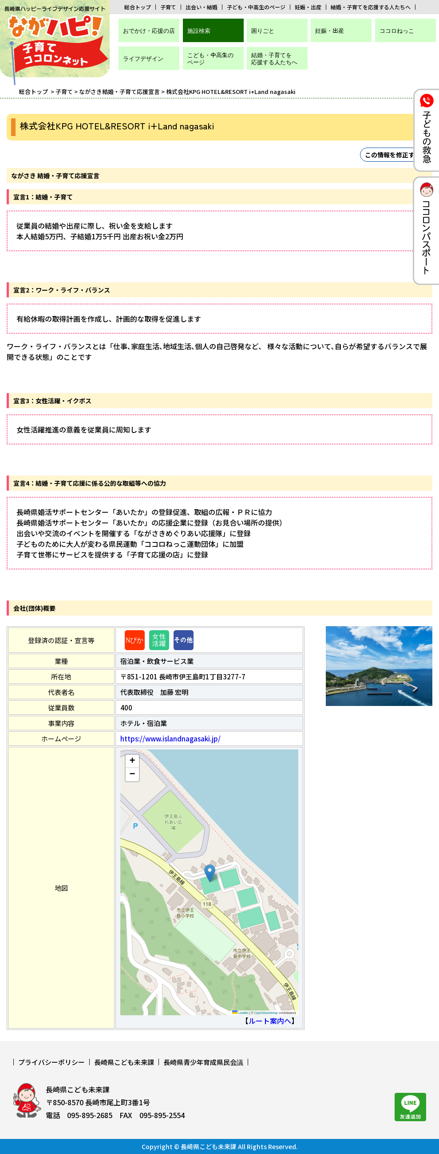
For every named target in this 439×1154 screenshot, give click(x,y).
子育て (168, 7)
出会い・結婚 (202, 7)
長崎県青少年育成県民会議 (203, 1062)
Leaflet (240, 1013)
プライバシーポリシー (51, 1062)
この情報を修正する (393, 154)
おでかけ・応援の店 (149, 30)
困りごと (262, 30)
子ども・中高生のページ (256, 7)
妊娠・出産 (308, 7)
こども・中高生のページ (210, 58)
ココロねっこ (397, 30)
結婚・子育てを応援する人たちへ (371, 7)
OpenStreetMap (266, 1013)
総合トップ (137, 7)
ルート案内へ (270, 1020)
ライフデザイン (143, 58)
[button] (209, 873)
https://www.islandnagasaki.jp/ (170, 738)
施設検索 (198, 30)
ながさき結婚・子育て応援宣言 (119, 91)
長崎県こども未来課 (124, 1062)
